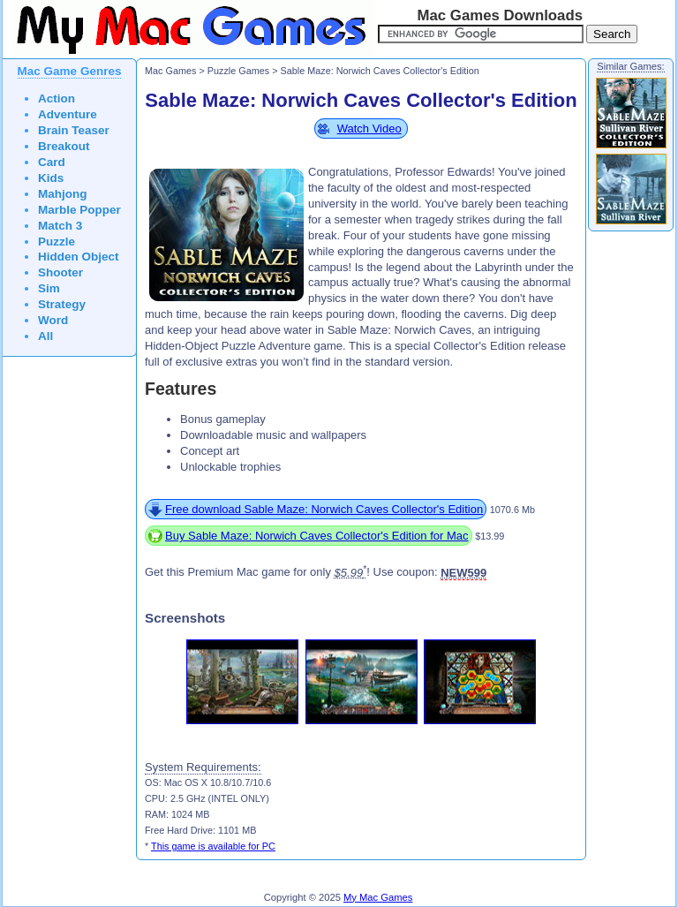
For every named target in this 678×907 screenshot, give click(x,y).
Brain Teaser (73, 130)
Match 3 (60, 225)
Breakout (64, 146)
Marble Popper (79, 209)
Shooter (60, 272)
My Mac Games (377, 897)
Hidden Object (78, 256)
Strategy (62, 304)
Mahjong (62, 193)
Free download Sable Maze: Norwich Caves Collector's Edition (324, 509)
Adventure (67, 114)
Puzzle (56, 241)
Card (51, 162)
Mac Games (170, 70)
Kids (51, 178)
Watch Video (369, 128)
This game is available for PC (213, 846)
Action (56, 98)
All (45, 336)
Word (53, 320)
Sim (49, 288)
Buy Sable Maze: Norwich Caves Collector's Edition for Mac (317, 535)
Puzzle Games (238, 70)
